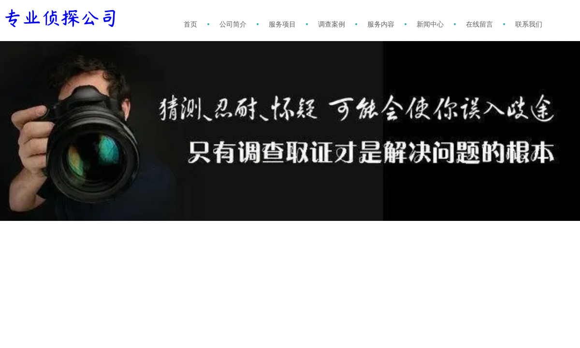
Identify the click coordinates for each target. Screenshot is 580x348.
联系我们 (528, 24)
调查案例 (331, 24)
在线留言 (479, 24)
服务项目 (282, 24)
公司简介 (232, 24)
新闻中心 (430, 24)
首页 (190, 24)
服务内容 (380, 24)
